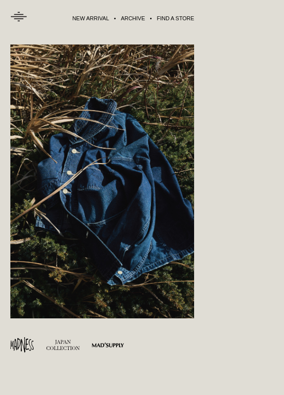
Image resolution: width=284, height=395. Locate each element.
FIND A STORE (175, 18)
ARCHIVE (133, 18)
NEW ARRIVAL (90, 18)
